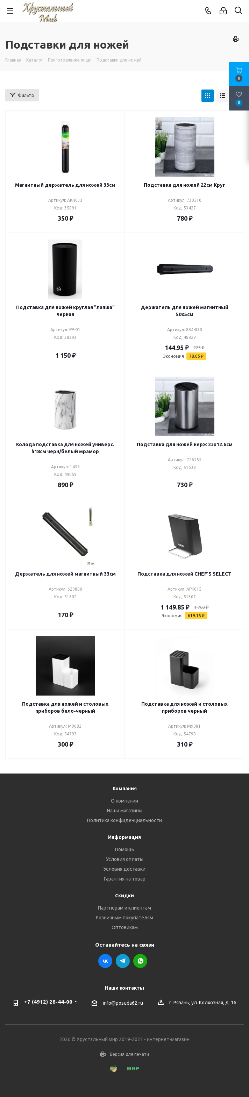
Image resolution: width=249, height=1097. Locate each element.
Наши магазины (124, 810)
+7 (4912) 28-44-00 (48, 1002)
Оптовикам (125, 927)
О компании (124, 801)
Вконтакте (105, 961)
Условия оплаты (124, 859)
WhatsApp (140, 961)
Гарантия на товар (124, 879)
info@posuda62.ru (123, 1003)
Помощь (124, 849)
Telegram (123, 961)
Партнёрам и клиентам (124, 908)
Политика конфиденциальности (124, 820)
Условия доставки (124, 869)
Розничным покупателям (124, 917)
